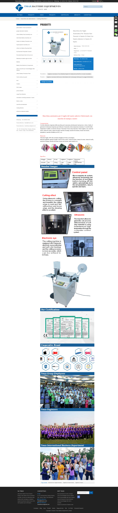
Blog (41, 508)
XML (66, 508)
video (42, 15)
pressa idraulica (19, 90)
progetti (52, 15)
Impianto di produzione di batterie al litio (65, 504)
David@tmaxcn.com (28, 1)
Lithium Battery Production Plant (23, 73)
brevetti (77, 15)
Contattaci (87, 15)
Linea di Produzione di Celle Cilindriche (65, 499)
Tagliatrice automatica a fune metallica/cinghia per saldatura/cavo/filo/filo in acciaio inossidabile (69, 73)
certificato (65, 15)
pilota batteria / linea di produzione (23, 27)
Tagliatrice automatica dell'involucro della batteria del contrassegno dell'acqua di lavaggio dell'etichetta (70, 77)
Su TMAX (20, 15)
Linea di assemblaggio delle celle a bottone (66, 497)
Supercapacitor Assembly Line (23, 44)
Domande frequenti (78, 508)
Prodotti (31, 15)
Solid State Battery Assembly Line (23, 37)
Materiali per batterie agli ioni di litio (24, 58)
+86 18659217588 (64, 1)
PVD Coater (19, 86)
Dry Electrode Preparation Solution (24, 51)
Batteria (18, 61)
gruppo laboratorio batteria (22, 30)
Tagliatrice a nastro (79, 482)
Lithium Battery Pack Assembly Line (24, 34)
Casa (18, 19)
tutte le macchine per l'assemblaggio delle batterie (25, 69)
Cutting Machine (42, 19)
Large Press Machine (21, 93)
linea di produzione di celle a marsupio (65, 493)
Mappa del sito (60, 508)
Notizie (53, 508)
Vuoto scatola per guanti (21, 76)
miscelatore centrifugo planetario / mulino (25, 97)
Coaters (18, 83)
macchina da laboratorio (28, 19)
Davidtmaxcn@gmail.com (48, 1)
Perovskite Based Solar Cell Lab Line (24, 54)
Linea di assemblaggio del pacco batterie (65, 495)
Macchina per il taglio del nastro (55, 482)
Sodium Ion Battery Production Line (24, 40)
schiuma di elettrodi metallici (22, 110)
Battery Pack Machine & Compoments (24, 64)
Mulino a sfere (19, 100)
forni (17, 80)
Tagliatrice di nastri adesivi (68, 482)
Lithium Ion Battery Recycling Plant (24, 47)
